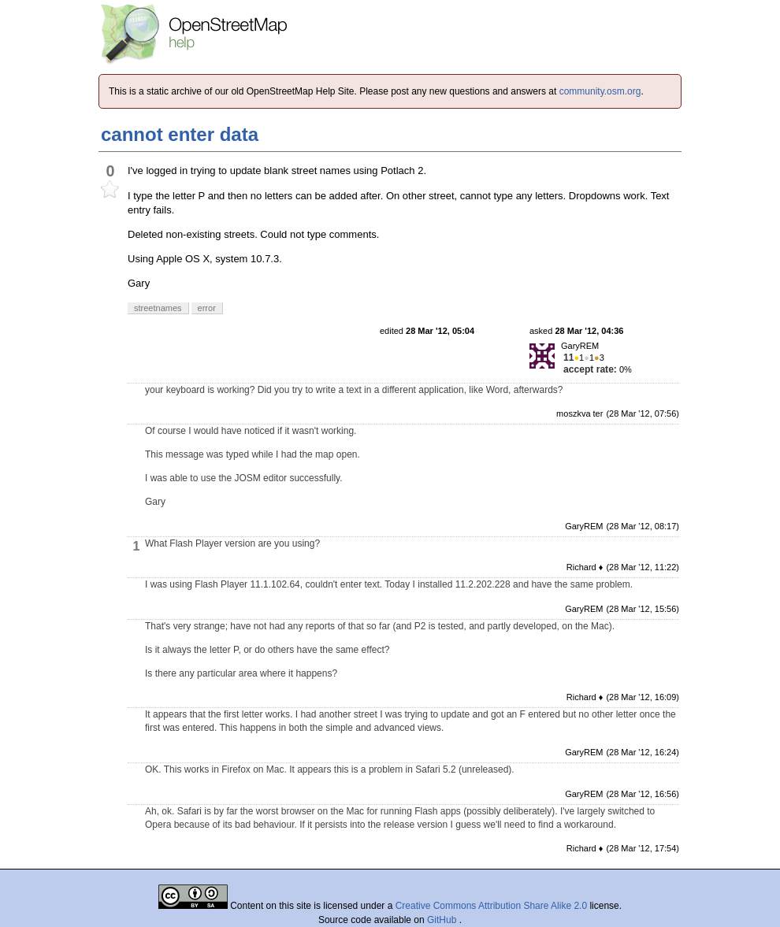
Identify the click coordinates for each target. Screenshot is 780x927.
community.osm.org (600, 91)
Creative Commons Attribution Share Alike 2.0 (491, 905)
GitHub (443, 919)
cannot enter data (179, 134)
